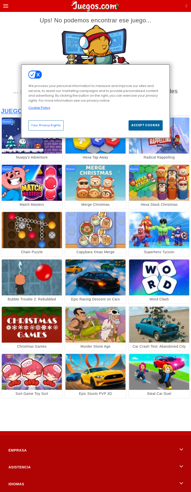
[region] (95, 101)
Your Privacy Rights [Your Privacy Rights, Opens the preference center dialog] (46, 125)
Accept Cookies (145, 125)
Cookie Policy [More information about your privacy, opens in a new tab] (39, 107)
